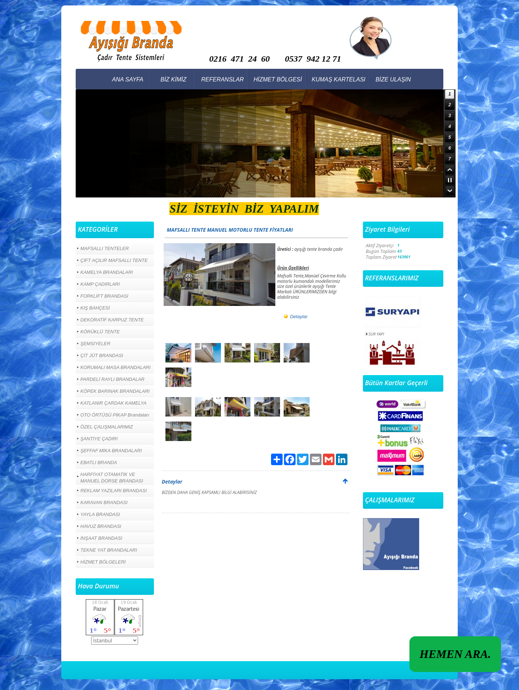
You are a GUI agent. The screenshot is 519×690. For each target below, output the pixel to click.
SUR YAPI (376, 334)
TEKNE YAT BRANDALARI (108, 550)
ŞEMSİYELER (95, 343)
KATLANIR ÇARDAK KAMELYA (113, 403)
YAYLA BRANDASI (100, 514)
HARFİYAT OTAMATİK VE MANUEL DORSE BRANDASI (111, 478)
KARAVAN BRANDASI (104, 502)
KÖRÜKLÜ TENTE (100, 331)
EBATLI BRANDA (98, 462)
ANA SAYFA (127, 79)
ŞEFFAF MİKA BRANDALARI (111, 450)
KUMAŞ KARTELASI (338, 79)
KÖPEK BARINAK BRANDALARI (115, 391)
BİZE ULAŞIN (393, 79)
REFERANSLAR (222, 79)
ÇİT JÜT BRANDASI (101, 355)
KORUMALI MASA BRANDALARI (115, 367)
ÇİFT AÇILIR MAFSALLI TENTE (114, 260)
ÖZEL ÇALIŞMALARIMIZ (106, 426)
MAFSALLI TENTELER (104, 248)
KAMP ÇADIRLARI (100, 284)
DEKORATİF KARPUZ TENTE (112, 319)
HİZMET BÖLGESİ (277, 79)
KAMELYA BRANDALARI (106, 272)
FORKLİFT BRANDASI (104, 296)
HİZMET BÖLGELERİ (103, 562)
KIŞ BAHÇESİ (95, 308)
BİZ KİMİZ (173, 79)
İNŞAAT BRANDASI (101, 538)
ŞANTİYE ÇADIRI (98, 438)
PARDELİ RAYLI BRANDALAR (112, 379)
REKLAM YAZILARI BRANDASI (113, 490)
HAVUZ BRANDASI (100, 526)
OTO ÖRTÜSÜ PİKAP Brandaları (114, 415)
